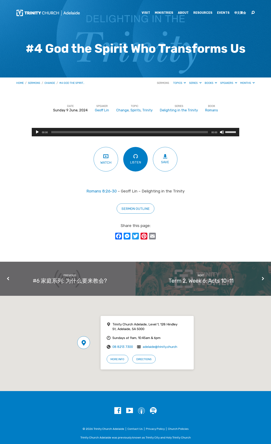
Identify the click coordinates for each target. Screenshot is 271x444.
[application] (135, 132)
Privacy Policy (155, 428)
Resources (202, 12)
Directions (144, 359)
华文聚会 (240, 12)
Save (165, 159)
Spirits (135, 110)
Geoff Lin (102, 110)
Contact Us (135, 428)
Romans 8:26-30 (101, 191)
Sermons (34, 82)
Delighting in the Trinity (179, 110)
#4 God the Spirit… (71, 82)
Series (195, 82)
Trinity (147, 110)
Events (223, 12)
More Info (117, 359)
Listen (135, 159)
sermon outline (136, 209)
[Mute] (222, 132)
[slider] (129, 132)
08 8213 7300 (122, 347)
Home (20, 82)
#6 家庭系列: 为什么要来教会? (70, 281)
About (183, 12)
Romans (211, 110)
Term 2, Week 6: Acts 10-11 (201, 281)
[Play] (37, 132)
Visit (146, 12)
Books (211, 82)
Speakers (228, 82)
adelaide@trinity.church (160, 347)
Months (247, 82)
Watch (106, 159)
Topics (179, 82)
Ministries (164, 12)
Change (49, 82)
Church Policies (178, 428)
